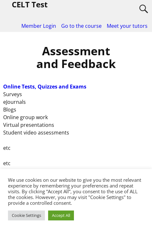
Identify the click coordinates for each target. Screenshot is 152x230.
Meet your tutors (127, 25)
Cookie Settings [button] (26, 215)
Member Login (38, 25)
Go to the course (81, 25)
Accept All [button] (61, 215)
